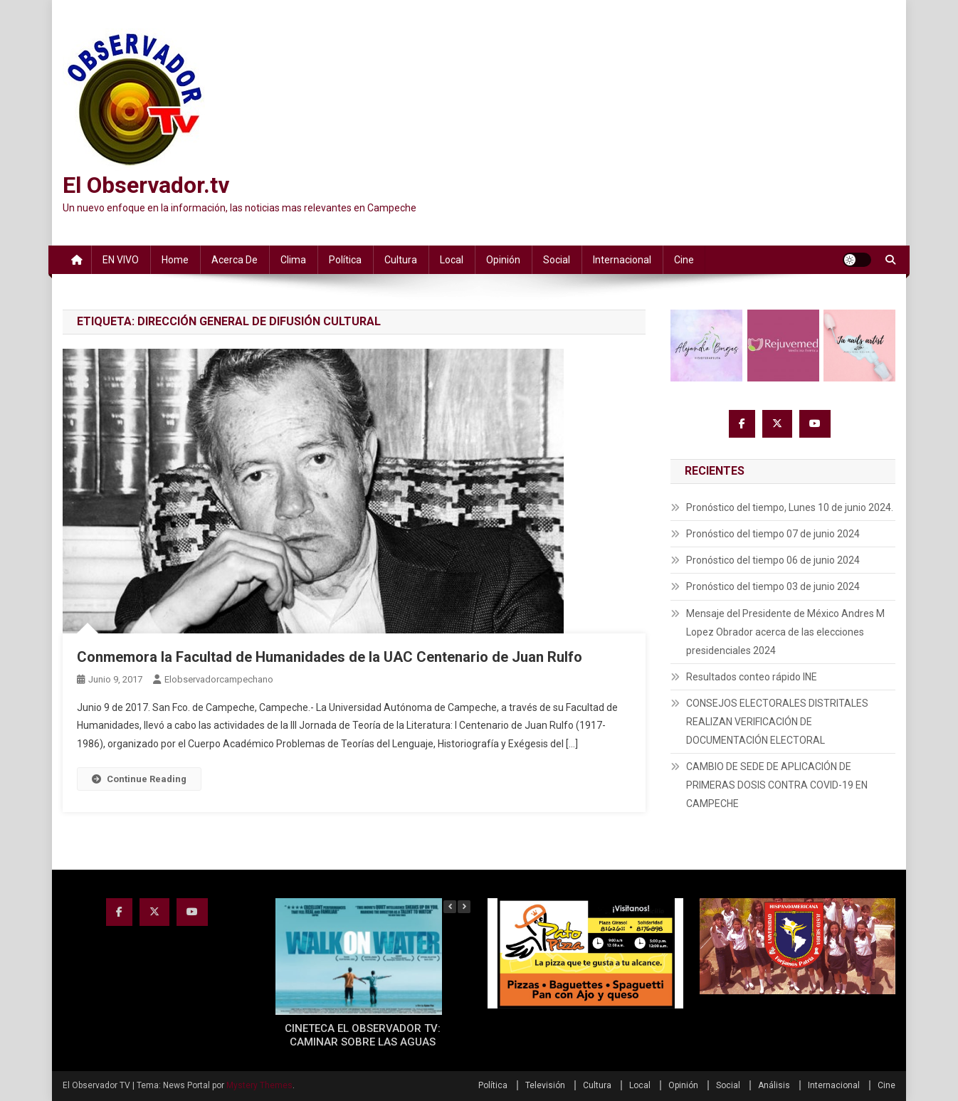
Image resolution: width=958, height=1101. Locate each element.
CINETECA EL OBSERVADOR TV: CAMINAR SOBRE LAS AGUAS (363, 1035)
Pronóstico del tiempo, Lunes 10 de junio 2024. (789, 507)
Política (345, 259)
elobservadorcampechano (218, 679)
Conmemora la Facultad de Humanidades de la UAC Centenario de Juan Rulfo (329, 656)
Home (175, 259)
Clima (293, 259)
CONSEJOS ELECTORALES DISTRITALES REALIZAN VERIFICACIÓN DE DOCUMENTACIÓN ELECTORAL (777, 721)
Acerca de (234, 259)
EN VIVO (120, 259)
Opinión (503, 259)
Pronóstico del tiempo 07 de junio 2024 (773, 533)
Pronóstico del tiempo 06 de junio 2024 (773, 560)
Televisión (545, 1085)
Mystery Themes (259, 1085)
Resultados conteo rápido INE (751, 677)
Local (451, 259)
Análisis (774, 1085)
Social (556, 259)
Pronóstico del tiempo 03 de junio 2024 (773, 586)
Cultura (400, 259)
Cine (684, 259)
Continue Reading (139, 779)
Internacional (622, 259)
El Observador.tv (146, 185)
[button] (464, 906)
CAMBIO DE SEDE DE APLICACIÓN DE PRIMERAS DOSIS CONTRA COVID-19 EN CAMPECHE (777, 785)
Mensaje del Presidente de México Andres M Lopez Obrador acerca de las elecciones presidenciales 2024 (785, 632)
